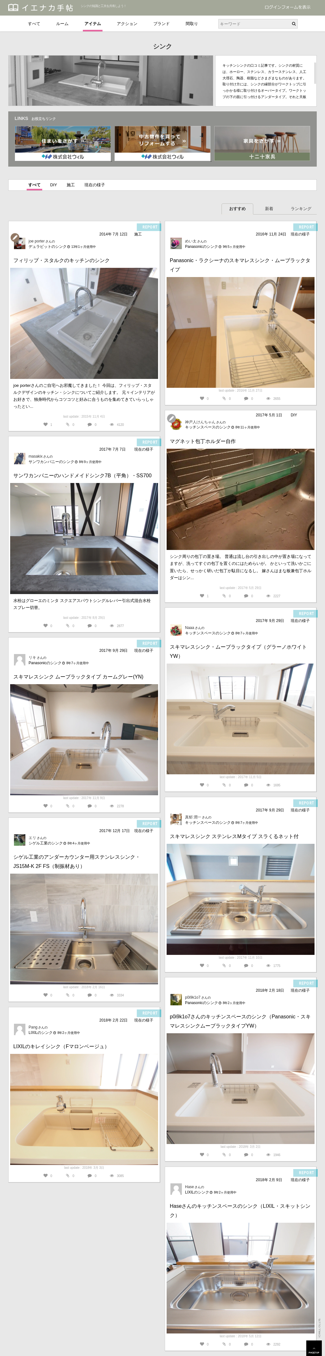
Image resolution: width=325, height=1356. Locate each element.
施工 (71, 184)
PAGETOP (314, 1348)
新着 (269, 208)
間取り (192, 23)
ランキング (301, 208)
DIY (53, 184)
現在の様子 (94, 184)
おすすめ (237, 208)
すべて (34, 23)
